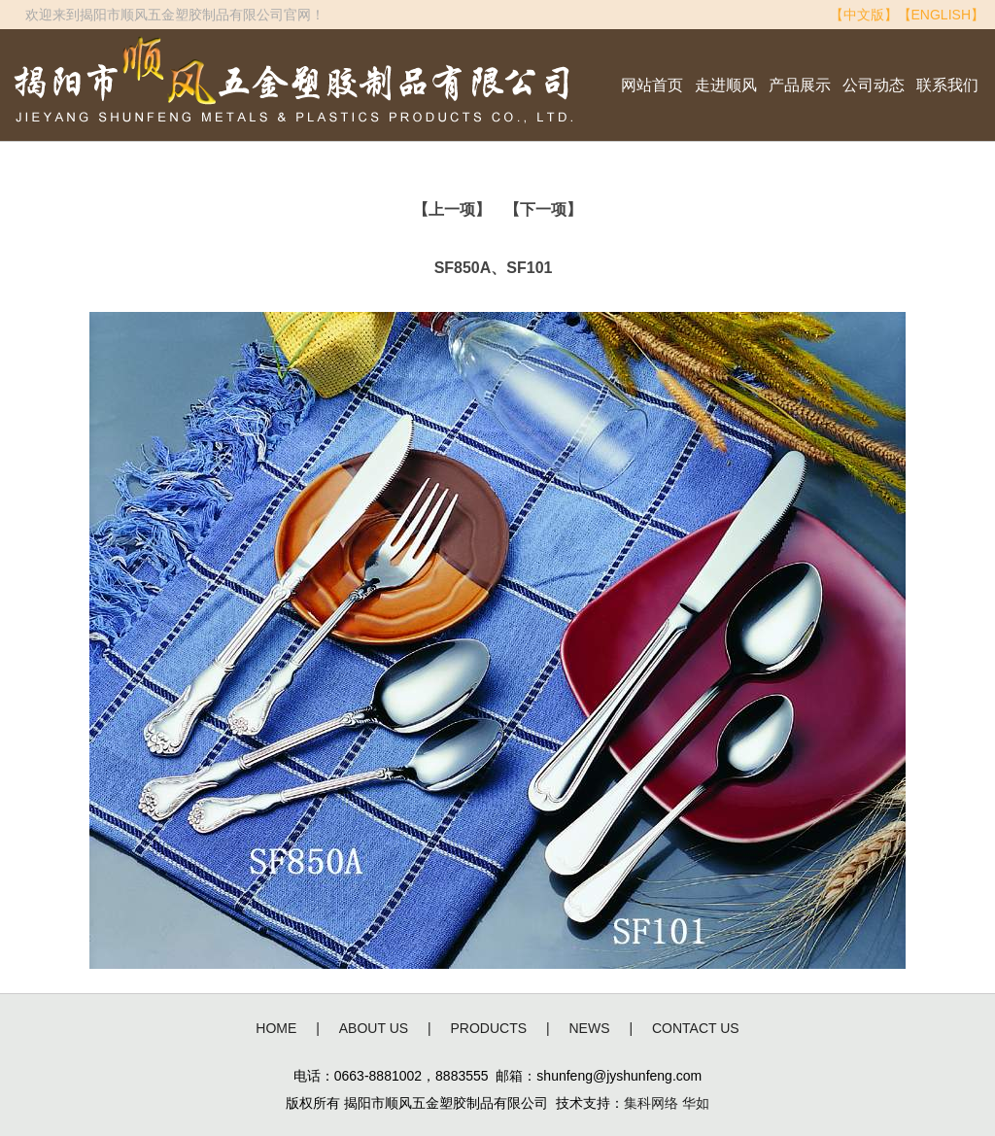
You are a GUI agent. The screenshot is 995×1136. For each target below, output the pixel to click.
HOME (276, 1028)
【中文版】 (864, 14)
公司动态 (873, 85)
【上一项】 (452, 209)
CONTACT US (695, 1028)
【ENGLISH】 (941, 14)
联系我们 (947, 85)
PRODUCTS (489, 1028)
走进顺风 (726, 85)
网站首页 (652, 85)
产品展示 (800, 85)
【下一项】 (543, 209)
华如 (695, 1103)
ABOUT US (373, 1028)
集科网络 (651, 1103)
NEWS (589, 1028)
